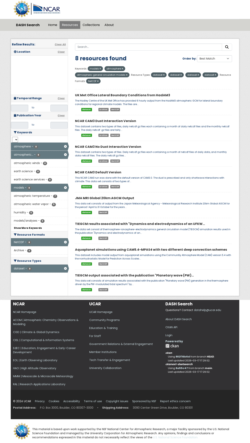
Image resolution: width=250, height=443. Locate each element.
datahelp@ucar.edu (207, 310)
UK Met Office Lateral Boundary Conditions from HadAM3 (122, 95)
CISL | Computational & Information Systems (43, 340)
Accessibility (71, 401)
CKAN (172, 346)
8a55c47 (182, 368)
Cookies (54, 401)
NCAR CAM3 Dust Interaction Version (105, 121)
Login (168, 335)
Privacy (40, 401)
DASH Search (28, 24)
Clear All (60, 44)
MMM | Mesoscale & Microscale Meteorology (43, 376)
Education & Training (103, 328)
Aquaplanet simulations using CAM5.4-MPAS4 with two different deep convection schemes (151, 249)
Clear (61, 51)
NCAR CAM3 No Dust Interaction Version (108, 146)
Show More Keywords (28, 228)
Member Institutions (103, 352)
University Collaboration (105, 368)
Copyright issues (117, 401)
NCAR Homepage (24, 312)
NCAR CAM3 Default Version (98, 172)
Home (52, 25)
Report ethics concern (175, 401)
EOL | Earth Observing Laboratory (35, 360)
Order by (189, 59)
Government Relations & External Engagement (121, 344)
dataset (86, 109)
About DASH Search (178, 319)
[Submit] (227, 47)
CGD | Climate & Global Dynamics (36, 332)
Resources (70, 25)
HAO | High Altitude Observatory (34, 368)
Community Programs (104, 320)
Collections (91, 25)
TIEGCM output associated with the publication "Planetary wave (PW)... (134, 275)
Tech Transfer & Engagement (109, 360)
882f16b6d (183, 356)
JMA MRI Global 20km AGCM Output (104, 198)
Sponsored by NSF (144, 401)
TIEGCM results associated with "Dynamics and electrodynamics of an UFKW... (140, 224)
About (109, 25)
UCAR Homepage (100, 312)
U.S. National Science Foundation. (175, 437)
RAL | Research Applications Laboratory (39, 384)
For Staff (95, 336)
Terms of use (93, 401)
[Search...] (148, 47)
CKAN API (171, 327)
